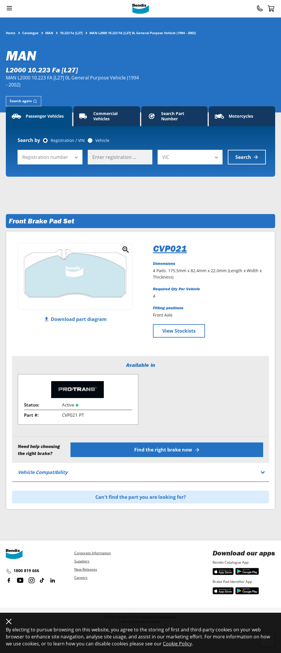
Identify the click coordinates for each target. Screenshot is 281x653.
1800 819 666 (22, 571)
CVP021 (170, 248)
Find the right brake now (166, 450)
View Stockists (179, 331)
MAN (49, 33)
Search (246, 157)
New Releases (85, 569)
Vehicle (102, 140)
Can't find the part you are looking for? (140, 497)
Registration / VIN (68, 140)
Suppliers (81, 561)
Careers (80, 577)
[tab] (23, 101)
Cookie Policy (177, 643)
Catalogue (30, 33)
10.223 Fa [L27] (71, 33)
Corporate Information (92, 552)
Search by (29, 140)
